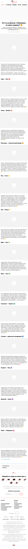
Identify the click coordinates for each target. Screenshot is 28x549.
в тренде (8, 4)
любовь (14, 4)
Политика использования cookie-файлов (6, 507)
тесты (19, 4)
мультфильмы (6, 465)
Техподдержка (4, 509)
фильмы (5, 467)
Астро (11, 21)
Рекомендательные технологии (18, 507)
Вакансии (16, 500)
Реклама (16, 502)
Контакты (3, 500)
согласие (7, 486)
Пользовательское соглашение (18, 504)
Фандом (16, 21)
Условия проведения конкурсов (5, 504)
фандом (24, 4)
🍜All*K (3, 4)
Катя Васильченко (6, 459)
